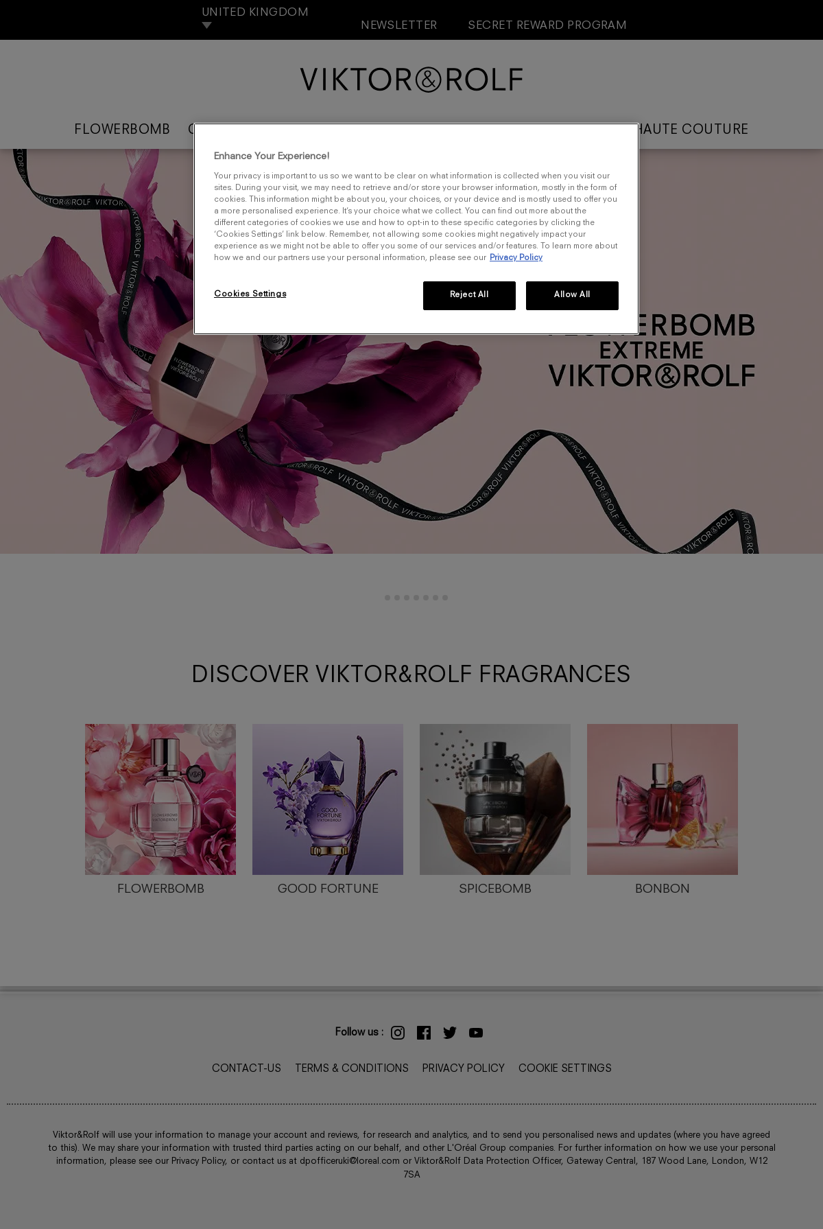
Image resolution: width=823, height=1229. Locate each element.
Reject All (469, 295)
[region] (416, 229)
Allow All (572, 295)
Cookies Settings (250, 294)
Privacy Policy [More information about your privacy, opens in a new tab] (516, 258)
